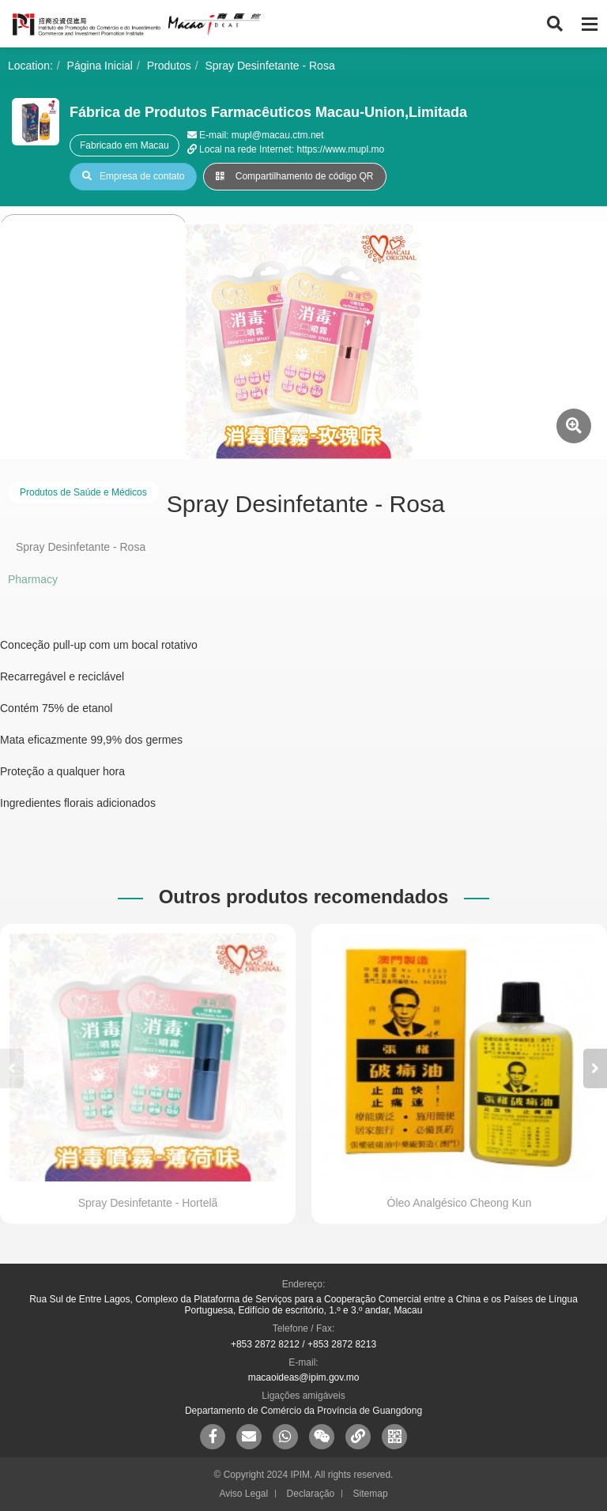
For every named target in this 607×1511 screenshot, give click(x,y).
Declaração (311, 1493)
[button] (595, 1068)
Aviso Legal (243, 1493)
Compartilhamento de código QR (294, 176)
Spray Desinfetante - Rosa (270, 65)
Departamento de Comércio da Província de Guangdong (303, 1410)
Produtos (169, 65)
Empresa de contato (133, 176)
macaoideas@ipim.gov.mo (304, 1377)
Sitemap (370, 1493)
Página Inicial (100, 65)
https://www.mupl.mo (340, 149)
